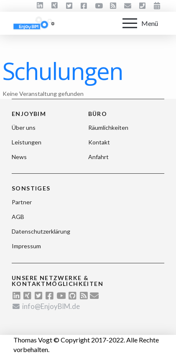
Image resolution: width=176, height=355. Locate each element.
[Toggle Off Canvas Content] (140, 23)
